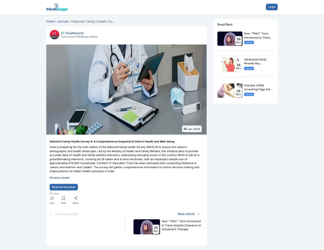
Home (50, 21)
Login (271, 6)
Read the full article (63, 187)
